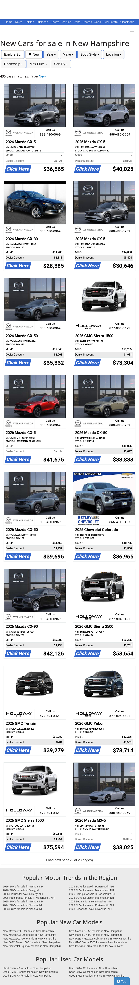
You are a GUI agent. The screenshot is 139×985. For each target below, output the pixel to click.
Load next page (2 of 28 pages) (69, 860)
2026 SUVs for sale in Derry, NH (21, 890)
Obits (77, 22)
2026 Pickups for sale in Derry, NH (23, 894)
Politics (29, 22)
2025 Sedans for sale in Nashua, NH (90, 901)
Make (68, 54)
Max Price (38, 64)
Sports (55, 22)
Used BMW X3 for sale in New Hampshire (27, 968)
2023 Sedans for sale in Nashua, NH (90, 908)
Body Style (90, 54)
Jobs (98, 22)
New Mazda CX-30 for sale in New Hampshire (29, 934)
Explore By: (12, 54)
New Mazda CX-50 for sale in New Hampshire (96, 931)
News (18, 22)
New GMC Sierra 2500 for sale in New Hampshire (98, 942)
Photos (88, 22)
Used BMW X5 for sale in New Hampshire (93, 968)
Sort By (61, 64)
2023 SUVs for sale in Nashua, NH (23, 908)
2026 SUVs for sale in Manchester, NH (91, 890)
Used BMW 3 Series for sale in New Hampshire (30, 971)
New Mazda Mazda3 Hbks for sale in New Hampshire (100, 938)
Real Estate (111, 22)
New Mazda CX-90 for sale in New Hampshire (96, 934)
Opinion (67, 22)
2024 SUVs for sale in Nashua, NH (23, 905)
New (33, 54)
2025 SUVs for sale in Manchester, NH (91, 897)
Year (51, 54)
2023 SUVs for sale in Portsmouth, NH (91, 905)
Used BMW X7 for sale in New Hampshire (27, 975)
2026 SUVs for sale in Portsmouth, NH (91, 886)
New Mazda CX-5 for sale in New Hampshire (29, 931)
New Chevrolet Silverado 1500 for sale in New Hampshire (96, 946)
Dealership (13, 64)
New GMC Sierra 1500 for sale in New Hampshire (32, 942)
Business (43, 22)
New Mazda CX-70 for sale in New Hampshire (29, 938)
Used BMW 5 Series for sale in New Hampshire (96, 975)
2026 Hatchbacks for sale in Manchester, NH (29, 897)
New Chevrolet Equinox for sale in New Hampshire (32, 946)
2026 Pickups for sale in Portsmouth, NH (92, 894)
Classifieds (127, 22)
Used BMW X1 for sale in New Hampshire (93, 971)
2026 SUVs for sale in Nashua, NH (23, 886)
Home (9, 22)
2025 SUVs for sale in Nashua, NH (23, 901)
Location (113, 54)
